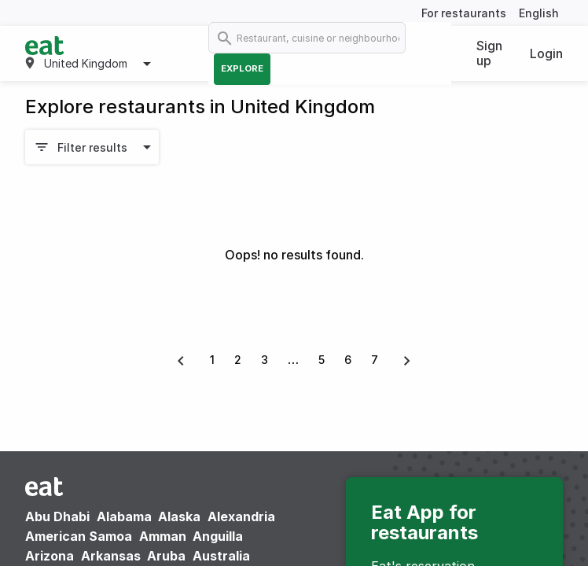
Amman (162, 536)
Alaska (179, 516)
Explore (242, 68)
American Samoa (78, 536)
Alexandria (241, 516)
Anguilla (218, 536)
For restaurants (463, 13)
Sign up (489, 53)
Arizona (49, 556)
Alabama (124, 516)
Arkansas (111, 556)
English (539, 13)
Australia (221, 556)
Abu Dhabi (57, 516)
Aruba (166, 556)
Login (546, 53)
